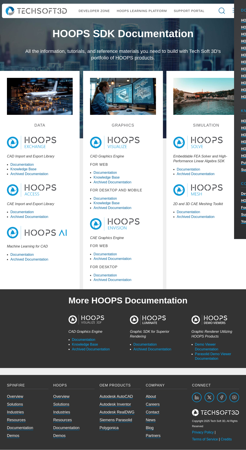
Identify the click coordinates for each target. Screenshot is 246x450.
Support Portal (189, 11)
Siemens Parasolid (116, 420)
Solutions (15, 404)
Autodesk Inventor (115, 404)
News (151, 420)
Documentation (22, 165)
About (151, 397)
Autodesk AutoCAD (116, 397)
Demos (13, 436)
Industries (15, 412)
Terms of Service (205, 439)
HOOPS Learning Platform (142, 11)
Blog (150, 428)
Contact (152, 412)
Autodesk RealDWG (117, 412)
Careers (153, 404)
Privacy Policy (203, 432)
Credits (226, 439)
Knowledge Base (23, 169)
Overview (15, 397)
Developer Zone (94, 11)
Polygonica (109, 428)
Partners (153, 436)
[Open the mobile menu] (235, 11)
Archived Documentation (29, 174)
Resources (16, 420)
